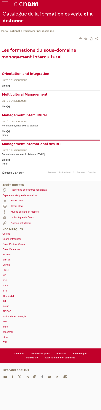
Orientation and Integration (25, 74)
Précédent (65, 172)
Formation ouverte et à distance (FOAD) (23, 154)
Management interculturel (24, 115)
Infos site (61, 353)
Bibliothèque (79, 353)
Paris (4, 163)
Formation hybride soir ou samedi (20, 125)
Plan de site (32, 357)
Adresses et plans (40, 353)
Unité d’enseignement (14, 80)
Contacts (19, 353)
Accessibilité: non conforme (60, 357)
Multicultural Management (24, 94)
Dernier (92, 172)
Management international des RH (31, 144)
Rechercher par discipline (38, 31)
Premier (52, 172)
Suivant (81, 172)
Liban (5, 135)
